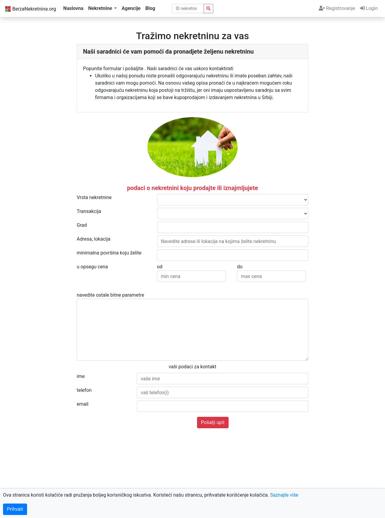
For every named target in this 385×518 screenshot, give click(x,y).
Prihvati (15, 509)
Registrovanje (337, 8)
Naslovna (73, 8)
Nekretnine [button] (100, 8)
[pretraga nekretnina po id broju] (208, 8)
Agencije (131, 8)
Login (369, 8)
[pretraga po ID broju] (188, 8)
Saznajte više (284, 495)
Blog (150, 8)
